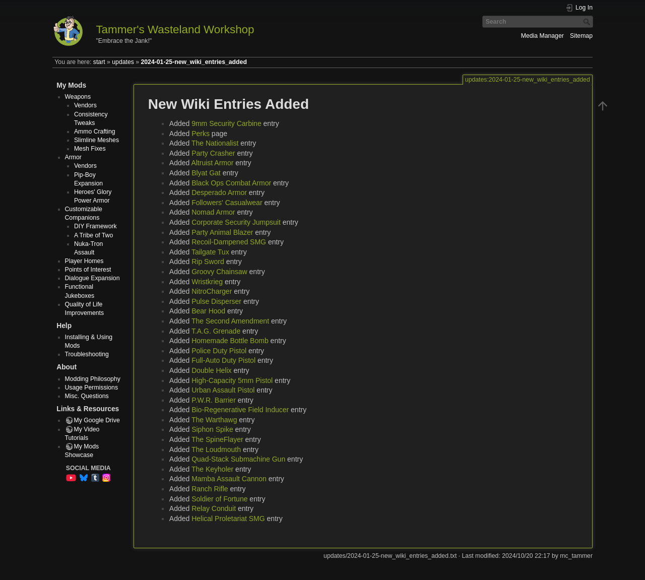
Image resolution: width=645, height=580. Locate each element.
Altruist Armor (212, 163)
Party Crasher (213, 153)
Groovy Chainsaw (219, 272)
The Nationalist (214, 143)
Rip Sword (207, 261)
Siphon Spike (212, 429)
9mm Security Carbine (226, 123)
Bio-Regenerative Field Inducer (240, 410)
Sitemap (581, 35)
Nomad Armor (213, 212)
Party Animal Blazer (222, 232)
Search (588, 21)
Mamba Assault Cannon (229, 479)
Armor (73, 157)
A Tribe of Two (93, 235)
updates (123, 62)
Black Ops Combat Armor (231, 183)
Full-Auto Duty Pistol (223, 360)
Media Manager (542, 35)
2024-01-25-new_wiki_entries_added (193, 62)
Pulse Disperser (216, 301)
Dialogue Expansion (92, 278)
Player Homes (84, 261)
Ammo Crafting (94, 131)
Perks (200, 134)
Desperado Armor (219, 192)
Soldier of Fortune (219, 499)
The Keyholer (212, 469)
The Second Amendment (230, 321)
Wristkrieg (207, 282)
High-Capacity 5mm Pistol (232, 380)
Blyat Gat (206, 173)
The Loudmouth (216, 449)
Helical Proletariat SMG (228, 518)
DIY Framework (95, 226)
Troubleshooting (87, 354)
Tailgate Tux (210, 252)
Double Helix (211, 370)
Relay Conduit (213, 508)
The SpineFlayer (217, 439)
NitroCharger (211, 291)
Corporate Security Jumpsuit (236, 222)
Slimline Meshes (96, 140)
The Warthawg (214, 420)
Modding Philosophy (92, 378)
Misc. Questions (87, 396)
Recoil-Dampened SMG (228, 242)
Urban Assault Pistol (222, 390)
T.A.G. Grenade (215, 331)
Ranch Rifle (209, 489)
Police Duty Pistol (218, 351)
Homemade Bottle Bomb (230, 341)
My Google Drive (97, 420)
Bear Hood (208, 311)
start (99, 62)
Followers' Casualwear (226, 203)
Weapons (78, 96)
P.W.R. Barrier (213, 400)
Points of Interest (88, 269)
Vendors (85, 105)
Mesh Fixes (90, 148)
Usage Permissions (91, 387)
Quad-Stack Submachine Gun (238, 459)
